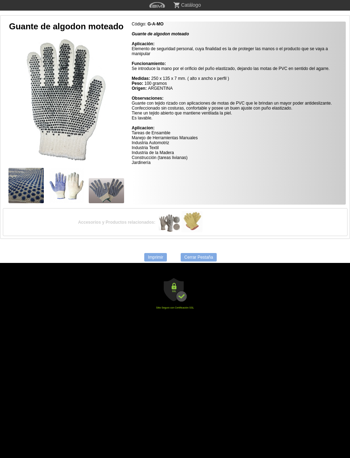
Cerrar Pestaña (198, 257)
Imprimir (155, 257)
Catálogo (187, 5)
